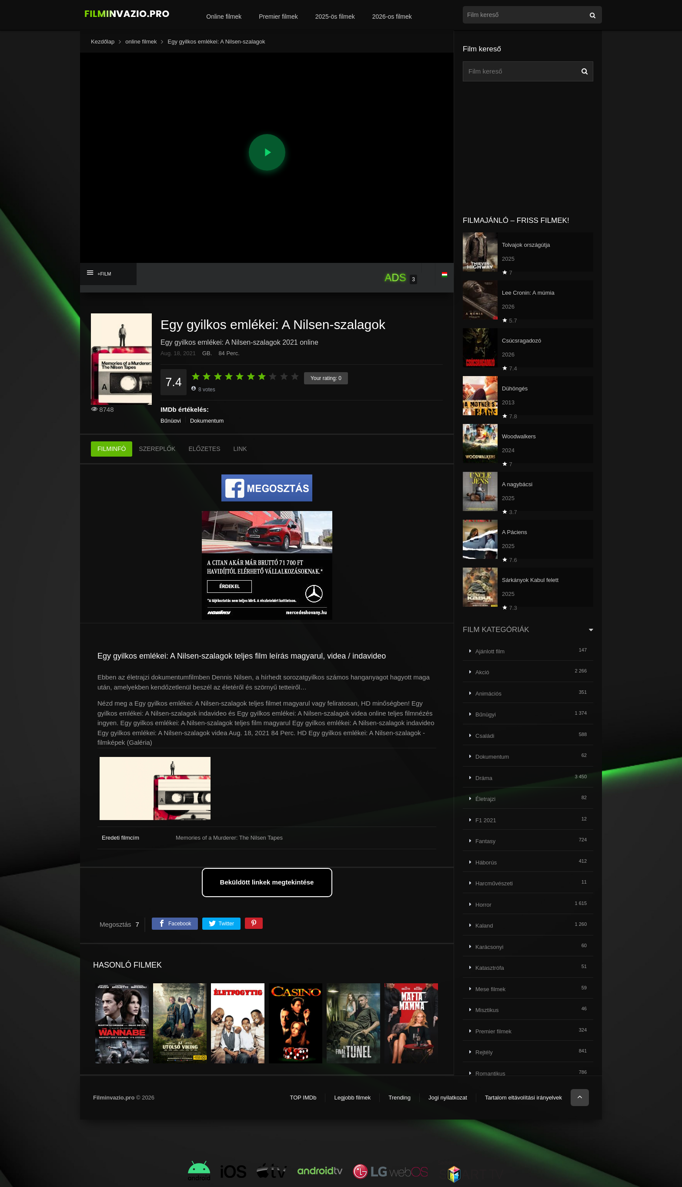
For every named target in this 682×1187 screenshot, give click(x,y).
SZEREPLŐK (157, 448)
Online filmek (223, 16)
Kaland (484, 925)
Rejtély (484, 1052)
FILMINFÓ (111, 448)
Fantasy (485, 841)
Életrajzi (485, 799)
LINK (240, 448)
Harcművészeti (494, 883)
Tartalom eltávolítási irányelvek (523, 1097)
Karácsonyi (489, 947)
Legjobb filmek (352, 1097)
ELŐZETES (204, 448)
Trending (399, 1097)
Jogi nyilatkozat (447, 1097)
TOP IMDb (303, 1097)
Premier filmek (278, 16)
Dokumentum (207, 420)
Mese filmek (490, 989)
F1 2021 (485, 820)
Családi (484, 736)
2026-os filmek (392, 16)
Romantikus (490, 1073)
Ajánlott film (490, 651)
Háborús (486, 862)
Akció (482, 672)
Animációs (488, 693)
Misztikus (486, 1010)
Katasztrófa (489, 968)
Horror (483, 904)
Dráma (483, 778)
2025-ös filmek (335, 16)
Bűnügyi (170, 420)
